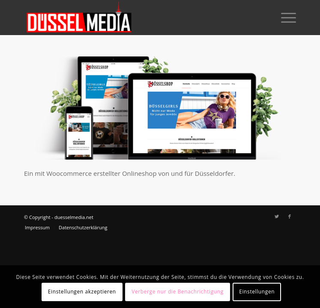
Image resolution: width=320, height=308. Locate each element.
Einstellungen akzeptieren (82, 291)
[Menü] (284, 17)
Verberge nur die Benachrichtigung (178, 291)
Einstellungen (257, 291)
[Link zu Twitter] (276, 216)
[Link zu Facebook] (289, 216)
